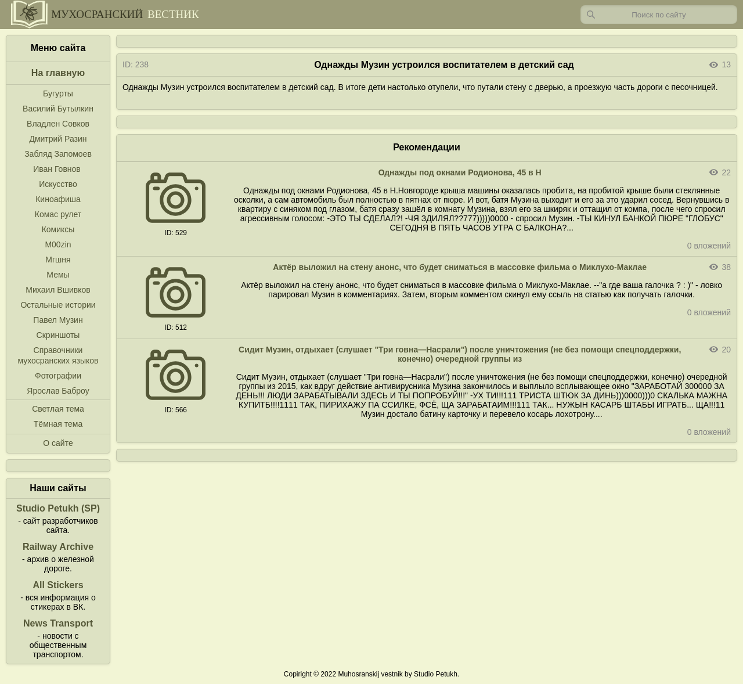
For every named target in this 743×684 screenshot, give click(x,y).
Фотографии (58, 375)
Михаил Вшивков (58, 289)
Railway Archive (58, 547)
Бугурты (58, 93)
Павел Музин (57, 320)
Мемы (57, 274)
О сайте (58, 443)
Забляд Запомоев (58, 154)
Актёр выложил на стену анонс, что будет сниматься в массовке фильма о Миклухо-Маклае (460, 267)
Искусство (58, 184)
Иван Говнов (57, 169)
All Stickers (58, 585)
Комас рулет (58, 214)
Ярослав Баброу (58, 390)
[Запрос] (658, 14)
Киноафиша (58, 199)
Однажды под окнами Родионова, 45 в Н (460, 172)
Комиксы (58, 229)
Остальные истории (57, 304)
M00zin (58, 244)
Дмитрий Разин (57, 138)
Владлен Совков (58, 123)
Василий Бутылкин (58, 108)
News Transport (58, 623)
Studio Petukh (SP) (58, 508)
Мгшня (57, 259)
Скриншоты (58, 335)
